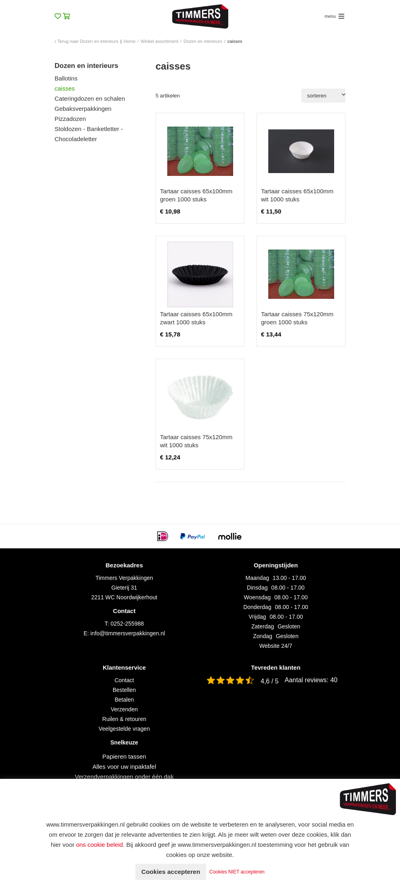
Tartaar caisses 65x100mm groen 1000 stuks (196, 195)
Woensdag (257, 597)
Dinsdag (257, 587)
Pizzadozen (70, 118)
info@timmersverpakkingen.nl (128, 633)
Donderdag (257, 607)
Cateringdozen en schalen (90, 98)
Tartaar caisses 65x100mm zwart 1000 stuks (196, 318)
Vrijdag (257, 616)
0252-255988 (127, 623)
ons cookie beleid (99, 844)
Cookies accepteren (170, 871)
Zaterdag (262, 626)
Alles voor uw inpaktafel (124, 766)
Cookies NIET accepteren (239, 872)
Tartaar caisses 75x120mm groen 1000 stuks (297, 318)
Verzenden (124, 709)
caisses (65, 88)
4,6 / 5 (269, 681)
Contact (124, 680)
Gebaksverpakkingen (83, 108)
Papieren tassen (124, 756)
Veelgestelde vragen (124, 728)
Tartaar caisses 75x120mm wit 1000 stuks (196, 441)
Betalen (124, 699)
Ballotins (66, 78)
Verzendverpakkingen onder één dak (124, 776)
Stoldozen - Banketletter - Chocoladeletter (89, 133)
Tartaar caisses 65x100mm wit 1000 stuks (297, 195)
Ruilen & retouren (124, 719)
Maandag (257, 578)
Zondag (262, 636)
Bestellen (124, 690)
